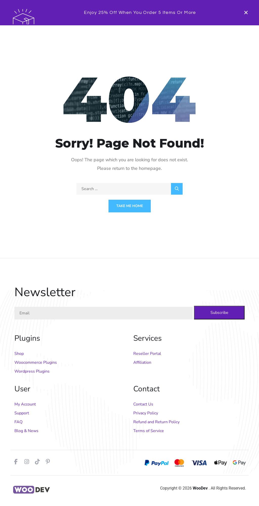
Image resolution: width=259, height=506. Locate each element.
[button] (246, 12)
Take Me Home (129, 206)
